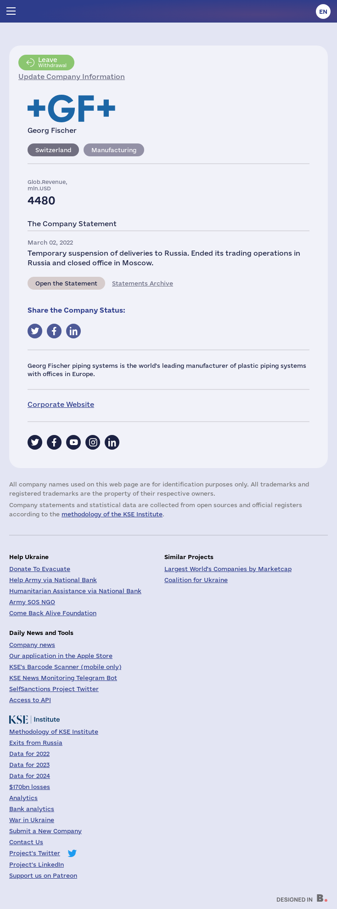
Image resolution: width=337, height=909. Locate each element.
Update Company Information (71, 76)
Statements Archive (142, 283)
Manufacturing (113, 150)
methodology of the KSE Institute (112, 514)
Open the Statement (66, 283)
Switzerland (53, 150)
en (323, 11)
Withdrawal (52, 62)
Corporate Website (61, 404)
